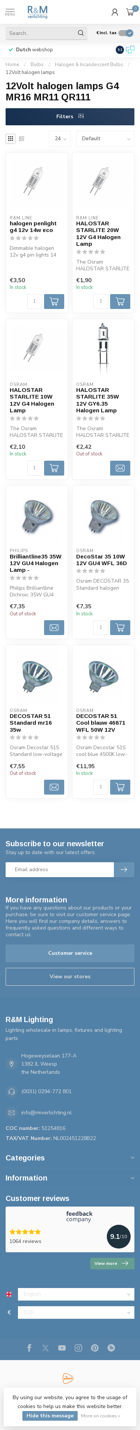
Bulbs (37, 64)
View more (111, 1263)
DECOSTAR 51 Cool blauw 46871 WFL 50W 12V (100, 723)
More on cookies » (100, 1416)
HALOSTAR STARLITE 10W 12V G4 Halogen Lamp (32, 400)
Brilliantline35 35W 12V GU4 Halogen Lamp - (36, 563)
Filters (70, 116)
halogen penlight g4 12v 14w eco (33, 226)
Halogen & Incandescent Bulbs (89, 64)
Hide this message (50, 1415)
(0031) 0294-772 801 (46, 1091)
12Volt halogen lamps (30, 72)
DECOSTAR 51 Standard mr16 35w (31, 723)
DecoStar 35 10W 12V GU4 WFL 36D (101, 559)
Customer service (70, 953)
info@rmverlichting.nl (46, 1112)
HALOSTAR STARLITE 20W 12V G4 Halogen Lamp (98, 233)
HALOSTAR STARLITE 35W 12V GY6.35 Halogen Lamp (97, 400)
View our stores (70, 976)
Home (12, 64)
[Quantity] (34, 301)
